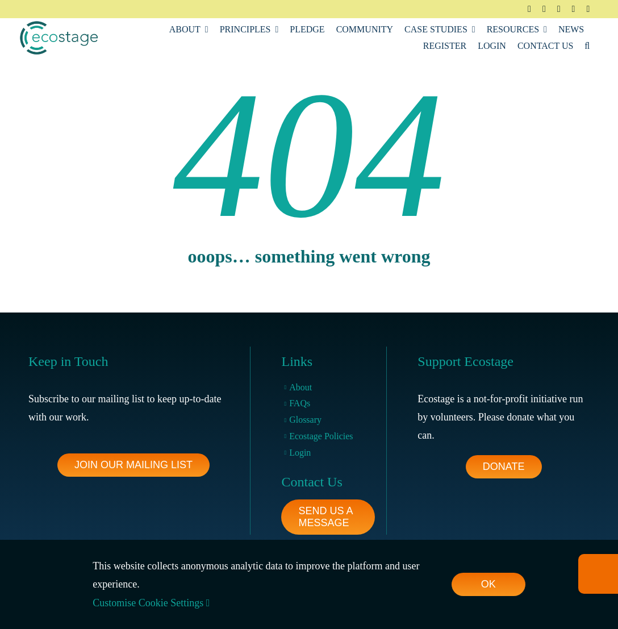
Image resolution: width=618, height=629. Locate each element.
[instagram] (559, 9)
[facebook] (529, 9)
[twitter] (544, 9)
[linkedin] (573, 9)
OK (488, 584)
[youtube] (588, 9)
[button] (587, 46)
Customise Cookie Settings (151, 603)
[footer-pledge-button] (504, 466)
